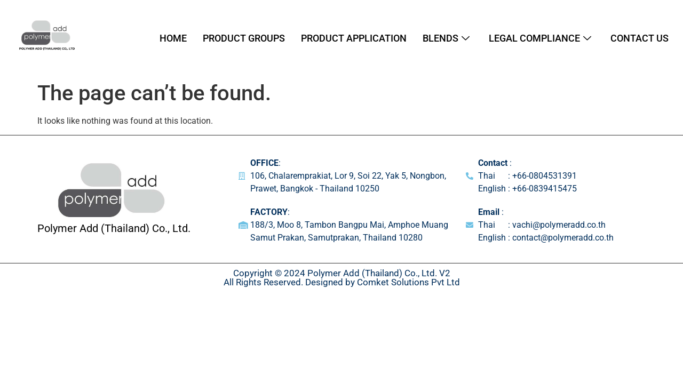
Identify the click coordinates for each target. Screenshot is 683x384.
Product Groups (244, 38)
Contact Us (639, 38)
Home (173, 38)
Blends (446, 38)
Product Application (354, 38)
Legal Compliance (540, 38)
